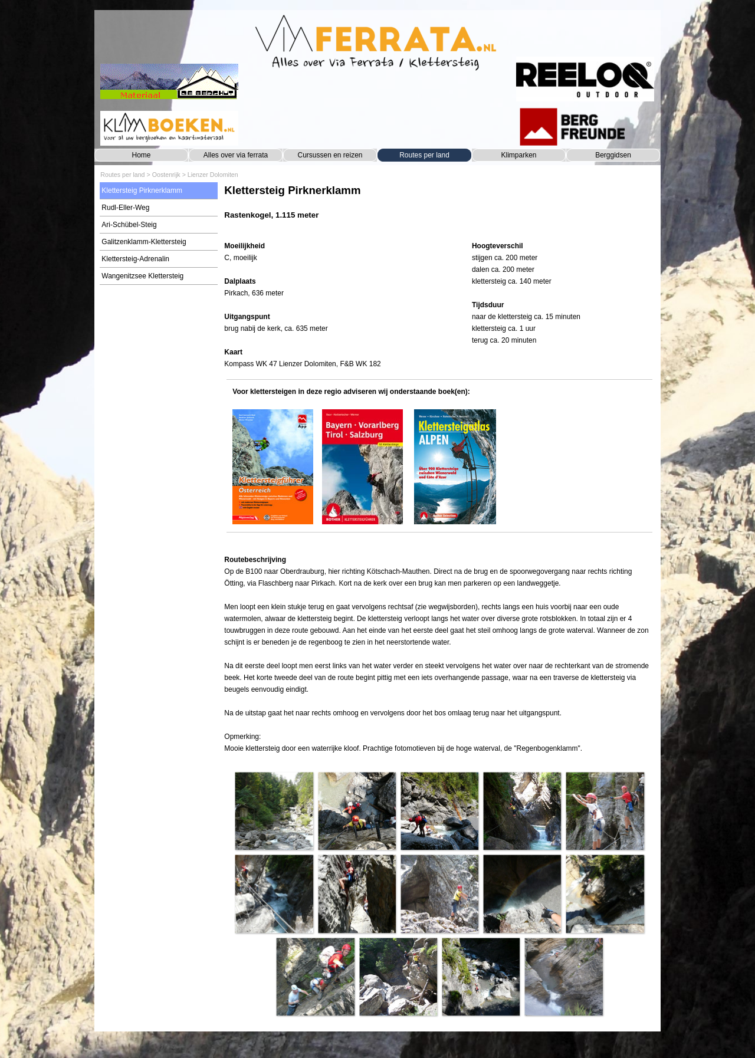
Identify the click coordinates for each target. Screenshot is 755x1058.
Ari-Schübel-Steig (128, 225)
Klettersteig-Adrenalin (135, 259)
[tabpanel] (439, 208)
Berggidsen (613, 155)
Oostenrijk (166, 174)
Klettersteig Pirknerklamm (141, 190)
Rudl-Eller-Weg (125, 207)
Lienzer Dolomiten (213, 174)
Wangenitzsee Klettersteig (142, 276)
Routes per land (424, 155)
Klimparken (518, 155)
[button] (273, 811)
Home (141, 155)
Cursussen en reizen (329, 155)
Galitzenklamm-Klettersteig (143, 242)
